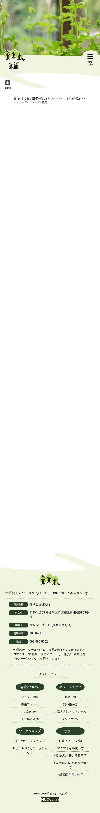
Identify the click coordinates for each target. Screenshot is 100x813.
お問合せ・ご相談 (70, 740)
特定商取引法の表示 (70, 774)
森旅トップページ (50, 674)
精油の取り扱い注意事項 (70, 755)
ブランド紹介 (30, 697)
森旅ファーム (30, 704)
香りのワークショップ (30, 740)
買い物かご (70, 704)
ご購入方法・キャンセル (70, 711)
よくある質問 (30, 719)
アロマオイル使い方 (70, 748)
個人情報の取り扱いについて (70, 765)
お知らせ (30, 711)
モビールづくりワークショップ (30, 750)
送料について (70, 719)
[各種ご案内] (90, 60)
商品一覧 (70, 697)
